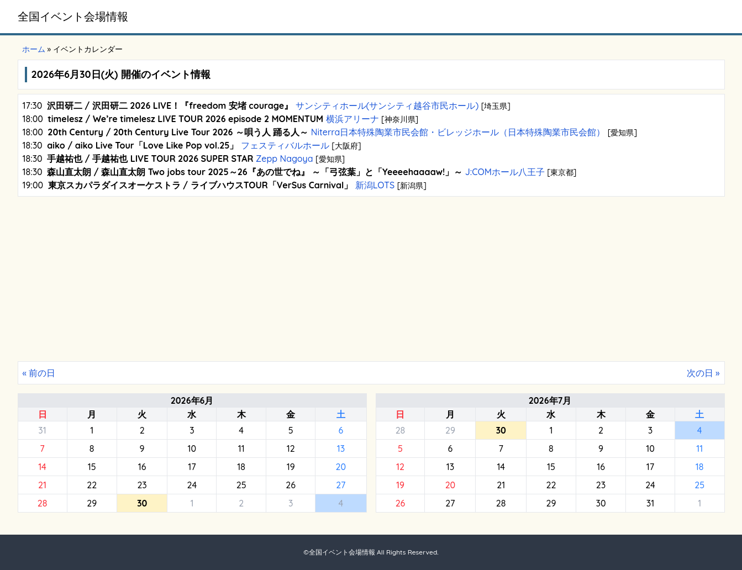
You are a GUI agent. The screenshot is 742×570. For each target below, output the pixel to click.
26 (291, 484)
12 (291, 448)
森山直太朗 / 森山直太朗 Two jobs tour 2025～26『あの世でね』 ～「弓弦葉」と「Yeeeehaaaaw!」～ (254, 171)
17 (192, 466)
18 (241, 466)
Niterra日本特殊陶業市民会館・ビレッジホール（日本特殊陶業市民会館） (457, 132)
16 (142, 466)
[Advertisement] (371, 278)
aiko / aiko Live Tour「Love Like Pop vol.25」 (142, 145)
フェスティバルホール (284, 145)
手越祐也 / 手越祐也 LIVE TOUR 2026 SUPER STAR (150, 158)
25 (241, 484)
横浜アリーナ (352, 118)
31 (42, 430)
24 (192, 484)
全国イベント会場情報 (73, 16)
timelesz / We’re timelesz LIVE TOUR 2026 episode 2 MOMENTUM (185, 118)
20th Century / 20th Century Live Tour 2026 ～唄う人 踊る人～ (178, 132)
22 (92, 484)
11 (241, 448)
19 (291, 466)
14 (42, 466)
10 (192, 448)
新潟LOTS (374, 185)
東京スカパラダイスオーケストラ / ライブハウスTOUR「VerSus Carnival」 (200, 185)
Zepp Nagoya (284, 158)
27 (340, 484)
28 (43, 503)
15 (92, 466)
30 (601, 503)
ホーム (33, 49)
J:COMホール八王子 (504, 171)
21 (42, 484)
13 (341, 448)
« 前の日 (39, 372)
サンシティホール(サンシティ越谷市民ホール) (387, 105)
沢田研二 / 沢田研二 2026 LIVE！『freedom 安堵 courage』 (170, 105)
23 (141, 484)
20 (341, 466)
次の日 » (703, 372)
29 (92, 503)
